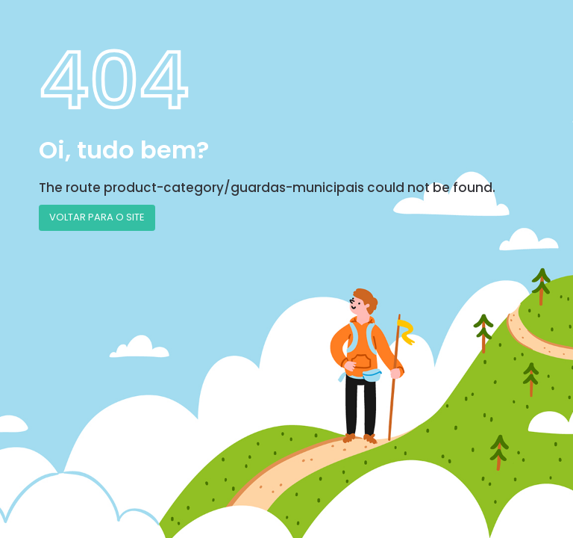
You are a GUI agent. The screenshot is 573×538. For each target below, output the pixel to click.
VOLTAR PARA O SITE (97, 217)
